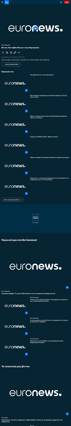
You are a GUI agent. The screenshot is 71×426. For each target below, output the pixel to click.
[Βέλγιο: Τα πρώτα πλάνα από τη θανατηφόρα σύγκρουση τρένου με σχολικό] (50, 124)
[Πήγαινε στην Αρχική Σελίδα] (6, 2)
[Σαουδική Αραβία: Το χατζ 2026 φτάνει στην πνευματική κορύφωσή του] (35, 293)
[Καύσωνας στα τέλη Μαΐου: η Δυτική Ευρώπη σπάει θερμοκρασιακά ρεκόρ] (50, 348)
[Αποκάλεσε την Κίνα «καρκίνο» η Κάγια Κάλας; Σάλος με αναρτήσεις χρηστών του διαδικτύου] (35, 421)
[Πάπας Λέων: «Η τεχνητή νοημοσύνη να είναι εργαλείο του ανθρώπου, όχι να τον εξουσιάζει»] (50, 186)
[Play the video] (35, 28)
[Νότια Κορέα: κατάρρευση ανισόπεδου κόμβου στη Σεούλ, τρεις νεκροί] (50, 104)
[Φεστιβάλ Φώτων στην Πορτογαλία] (50, 83)
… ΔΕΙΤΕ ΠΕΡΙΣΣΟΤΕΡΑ (11, 64)
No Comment (5, 291)
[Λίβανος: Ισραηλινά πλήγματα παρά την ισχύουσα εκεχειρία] (50, 166)
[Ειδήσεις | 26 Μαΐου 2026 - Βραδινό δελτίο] (50, 145)
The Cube (4, 417)
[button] (12, 200)
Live (66, 2)
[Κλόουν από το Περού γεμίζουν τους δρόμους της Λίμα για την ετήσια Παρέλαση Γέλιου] (50, 307)
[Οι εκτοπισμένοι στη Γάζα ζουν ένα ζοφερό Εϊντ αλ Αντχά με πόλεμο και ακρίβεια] (50, 328)
